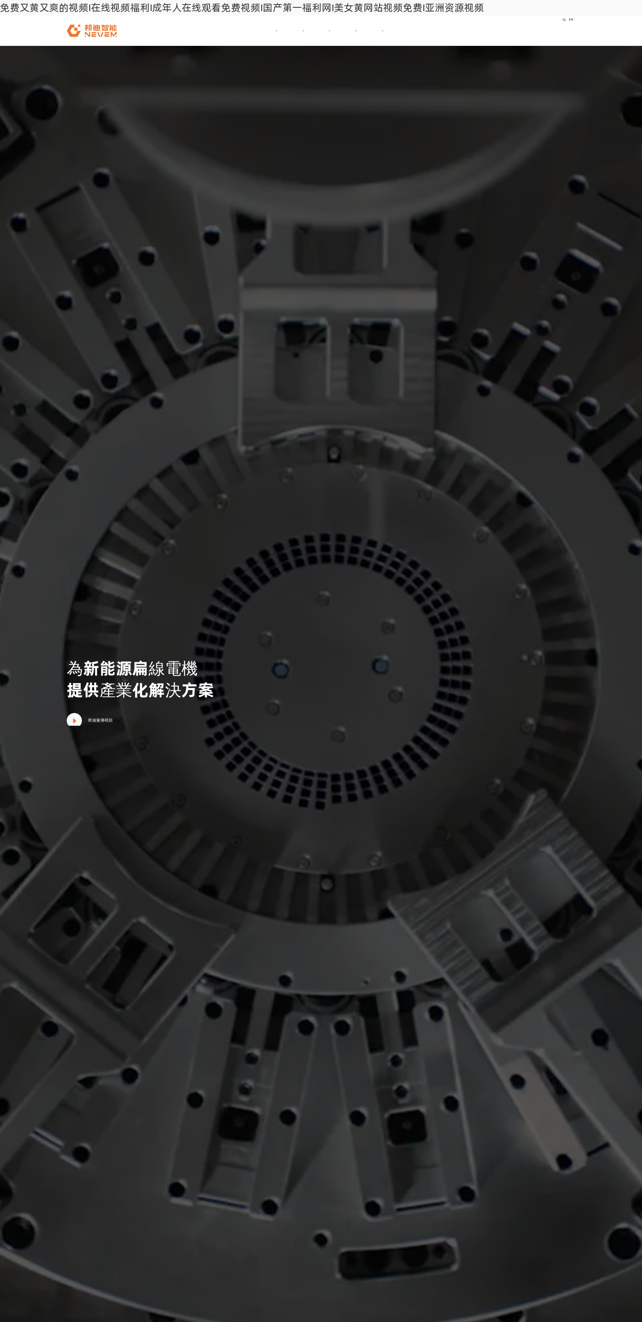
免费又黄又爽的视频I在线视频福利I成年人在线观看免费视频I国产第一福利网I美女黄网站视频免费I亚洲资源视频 (242, 7)
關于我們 (234, 30)
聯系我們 (464, 30)
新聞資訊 (364, 30)
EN (564, 30)
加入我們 (414, 30)
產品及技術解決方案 (299, 30)
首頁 (190, 30)
